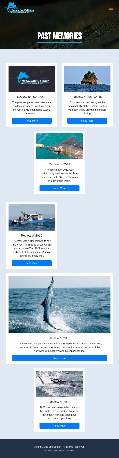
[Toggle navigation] (111, 8)
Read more (87, 120)
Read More (31, 120)
